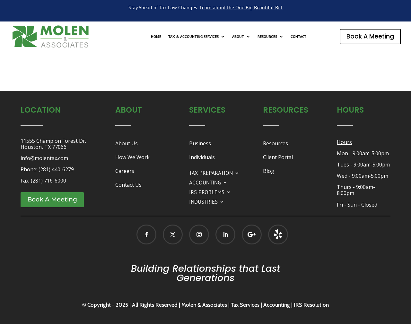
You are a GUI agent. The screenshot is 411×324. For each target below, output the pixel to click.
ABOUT (238, 36)
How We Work (132, 157)
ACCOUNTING (205, 182)
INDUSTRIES (203, 201)
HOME (156, 36)
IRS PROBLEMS (206, 191)
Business (200, 143)
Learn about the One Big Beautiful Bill (241, 7)
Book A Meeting (370, 36)
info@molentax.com (44, 158)
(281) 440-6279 (56, 169)
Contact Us (128, 184)
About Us (126, 143)
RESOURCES (267, 36)
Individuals (202, 157)
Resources (275, 143)
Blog (268, 171)
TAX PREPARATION (211, 172)
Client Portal (278, 157)
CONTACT (298, 36)
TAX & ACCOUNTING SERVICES (193, 36)
